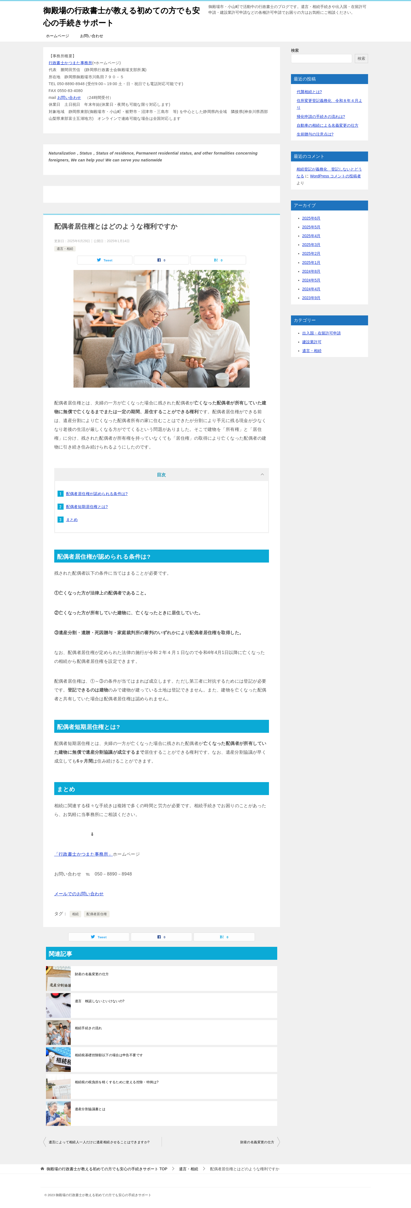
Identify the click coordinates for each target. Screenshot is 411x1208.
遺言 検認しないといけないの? (100, 1001)
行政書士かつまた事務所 (70, 63)
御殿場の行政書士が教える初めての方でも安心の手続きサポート (123, 15)
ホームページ (57, 36)
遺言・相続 (65, 249)
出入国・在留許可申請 (321, 333)
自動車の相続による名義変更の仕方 (327, 125)
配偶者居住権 (96, 914)
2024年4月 (311, 289)
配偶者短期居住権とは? (87, 506)
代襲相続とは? (309, 92)
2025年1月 (311, 262)
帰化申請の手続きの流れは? (321, 116)
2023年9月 (311, 298)
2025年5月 (311, 227)
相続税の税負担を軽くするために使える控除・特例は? (117, 1082)
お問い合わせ (91, 36)
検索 (295, 50)
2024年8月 (311, 271)
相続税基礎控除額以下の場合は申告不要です (109, 1055)
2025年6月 (311, 218)
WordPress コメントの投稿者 (335, 176)
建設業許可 (312, 342)
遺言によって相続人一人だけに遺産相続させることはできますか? (99, 1142)
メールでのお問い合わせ (79, 893)
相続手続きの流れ (88, 1028)
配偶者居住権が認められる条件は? (97, 493)
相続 (75, 914)
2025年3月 (311, 244)
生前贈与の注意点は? (315, 134)
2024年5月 (311, 280)
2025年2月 (311, 253)
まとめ (72, 519)
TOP (107, 1169)
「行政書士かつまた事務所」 (83, 854)
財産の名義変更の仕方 (92, 974)
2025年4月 (311, 236)
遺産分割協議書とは (90, 1109)
